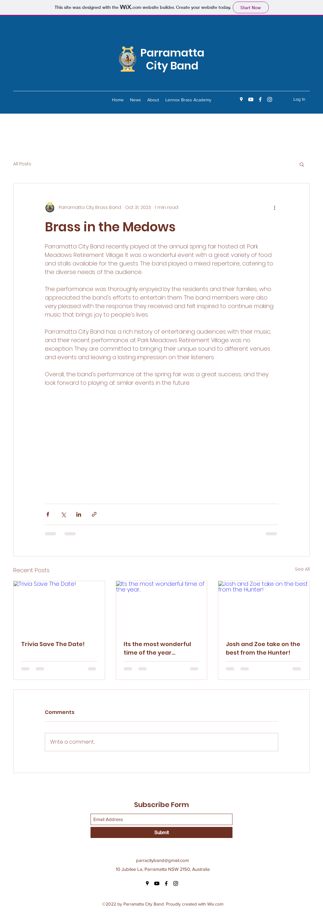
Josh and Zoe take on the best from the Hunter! (263, 648)
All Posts (22, 164)
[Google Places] (241, 99)
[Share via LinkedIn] (79, 514)
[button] (302, 164)
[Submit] (161, 832)
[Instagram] (270, 99)
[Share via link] (94, 514)
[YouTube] (251, 99)
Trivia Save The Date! (53, 644)
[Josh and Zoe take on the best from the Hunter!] (263, 606)
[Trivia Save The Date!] (59, 606)
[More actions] (274, 207)
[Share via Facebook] (48, 514)
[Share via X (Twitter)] (63, 514)
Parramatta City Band (172, 59)
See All (302, 569)
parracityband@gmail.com (162, 860)
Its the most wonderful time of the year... (157, 648)
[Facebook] (260, 99)
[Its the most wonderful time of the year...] (161, 606)
